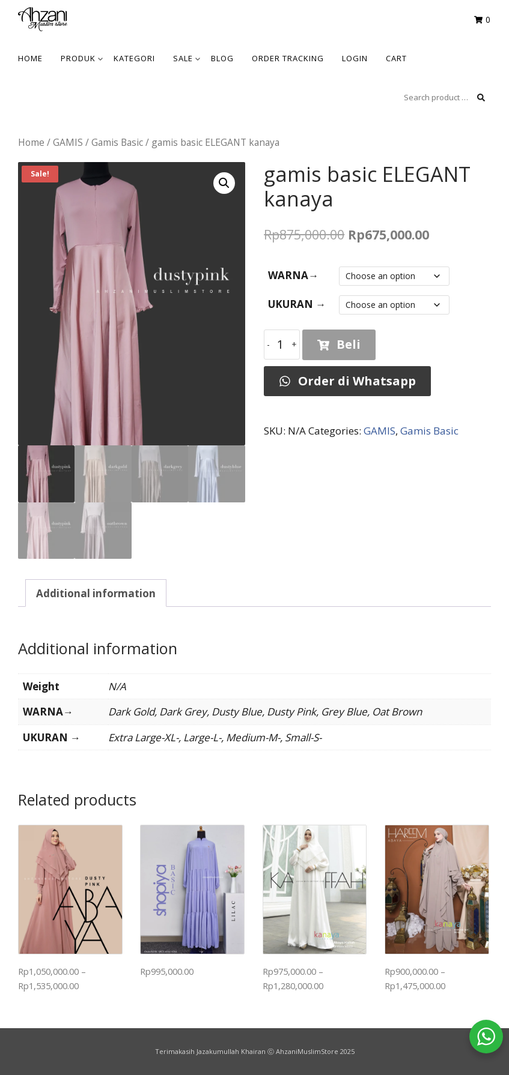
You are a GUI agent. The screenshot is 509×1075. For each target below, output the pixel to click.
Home (31, 142)
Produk (82, 58)
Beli (339, 344)
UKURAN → (297, 304)
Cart (396, 58)
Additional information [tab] (96, 593)
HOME (30, 58)
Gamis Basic (117, 142)
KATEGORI (134, 58)
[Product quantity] (282, 345)
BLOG (222, 58)
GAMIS (68, 142)
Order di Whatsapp (347, 381)
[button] (224, 183)
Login (355, 58)
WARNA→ (293, 275)
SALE (186, 58)
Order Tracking (288, 58)
